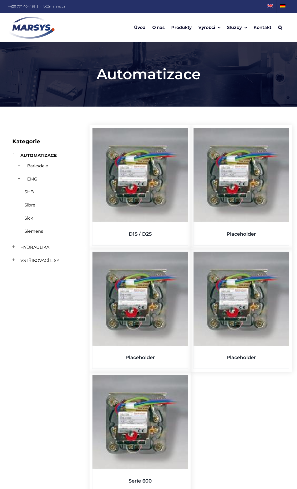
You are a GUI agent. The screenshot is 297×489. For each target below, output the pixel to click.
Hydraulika (34, 247)
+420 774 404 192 (21, 6)
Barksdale (37, 165)
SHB (29, 191)
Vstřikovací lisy (39, 260)
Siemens (33, 231)
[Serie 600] (140, 422)
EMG (32, 179)
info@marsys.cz (52, 6)
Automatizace (38, 155)
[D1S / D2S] (140, 175)
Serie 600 (140, 481)
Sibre (29, 205)
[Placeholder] (241, 175)
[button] (280, 27)
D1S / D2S (140, 234)
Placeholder (241, 234)
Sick (28, 218)
